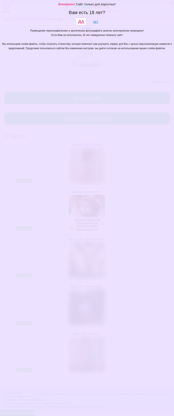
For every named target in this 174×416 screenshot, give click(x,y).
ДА (81, 21)
